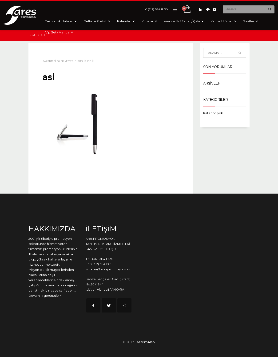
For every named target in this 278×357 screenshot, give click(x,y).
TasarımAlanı (145, 342)
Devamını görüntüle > (44, 295)
